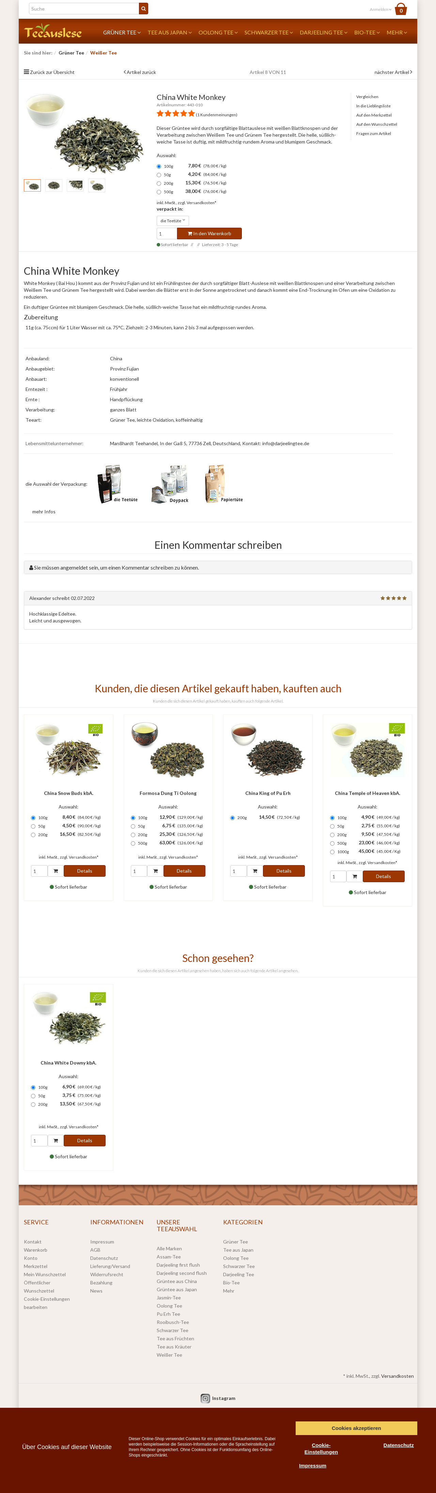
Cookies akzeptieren (356, 1428)
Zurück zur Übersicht (52, 72)
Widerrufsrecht (106, 1274)
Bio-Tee (367, 32)
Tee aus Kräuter (174, 1346)
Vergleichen (367, 96)
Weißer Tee (169, 1355)
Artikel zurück (141, 72)
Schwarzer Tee (269, 32)
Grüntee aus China (177, 1281)
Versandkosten (397, 1376)
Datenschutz (104, 1258)
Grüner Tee (122, 32)
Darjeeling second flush (182, 1273)
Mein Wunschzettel (45, 1274)
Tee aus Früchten (175, 1338)
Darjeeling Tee (323, 32)
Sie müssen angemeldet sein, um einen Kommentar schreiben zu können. (116, 567)
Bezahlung (101, 1282)
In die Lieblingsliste (373, 105)
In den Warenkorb (209, 233)
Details (84, 871)
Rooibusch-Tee (173, 1322)
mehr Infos (44, 511)
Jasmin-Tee (169, 1297)
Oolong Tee (218, 32)
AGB (95, 1250)
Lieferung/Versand (110, 1266)
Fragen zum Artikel (373, 133)
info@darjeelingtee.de (285, 443)
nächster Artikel (392, 72)
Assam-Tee (169, 1257)
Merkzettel (35, 1266)
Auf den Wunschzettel (376, 124)
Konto (30, 1258)
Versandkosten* (201, 202)
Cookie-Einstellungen (321, 1448)
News (96, 1291)
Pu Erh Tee (168, 1314)
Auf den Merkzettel (374, 115)
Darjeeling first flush (178, 1265)
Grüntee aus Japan (177, 1289)
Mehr (397, 32)
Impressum (102, 1242)
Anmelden (381, 9)
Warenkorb (35, 1250)
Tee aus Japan (169, 32)
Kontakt (33, 1242)
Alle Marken (169, 1248)
